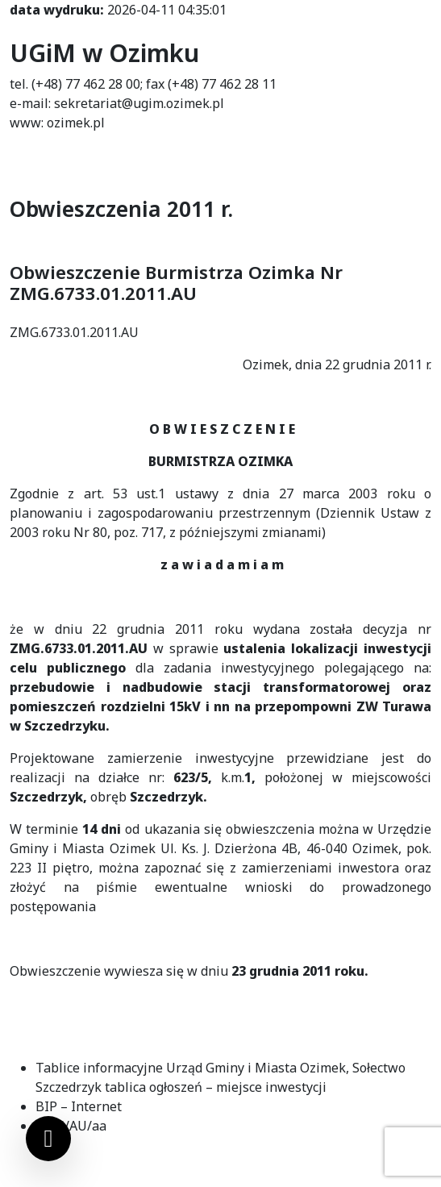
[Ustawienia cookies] (48, 1138)
